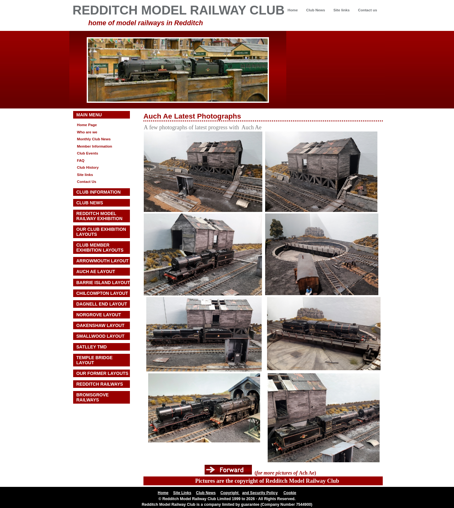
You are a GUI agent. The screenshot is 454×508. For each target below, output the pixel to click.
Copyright (230, 493)
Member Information (94, 146)
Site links (341, 10)
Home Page (87, 125)
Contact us (367, 10)
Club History (88, 167)
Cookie (289, 493)
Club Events (87, 153)
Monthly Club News (94, 139)
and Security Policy (260, 493)
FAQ (80, 160)
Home (293, 10)
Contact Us (86, 181)
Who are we (87, 132)
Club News (315, 10)
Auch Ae (157, 116)
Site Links (182, 493)
